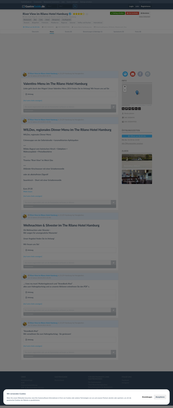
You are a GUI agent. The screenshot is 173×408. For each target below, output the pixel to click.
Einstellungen (147, 397)
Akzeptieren (160, 397)
